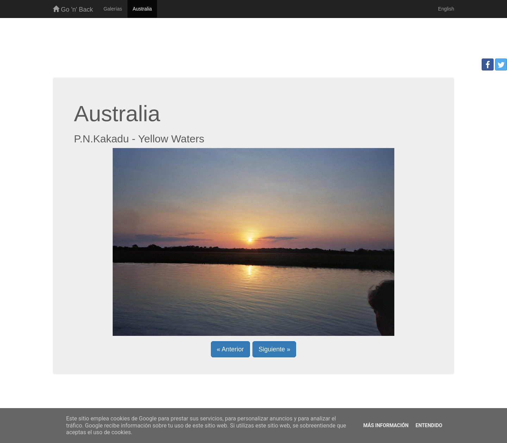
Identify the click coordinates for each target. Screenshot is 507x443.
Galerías (113, 9)
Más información (386, 425)
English (446, 9)
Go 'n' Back (73, 9)
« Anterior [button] (230, 349)
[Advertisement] (253, 41)
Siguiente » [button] (274, 349)
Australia (142, 9)
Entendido (428, 425)
